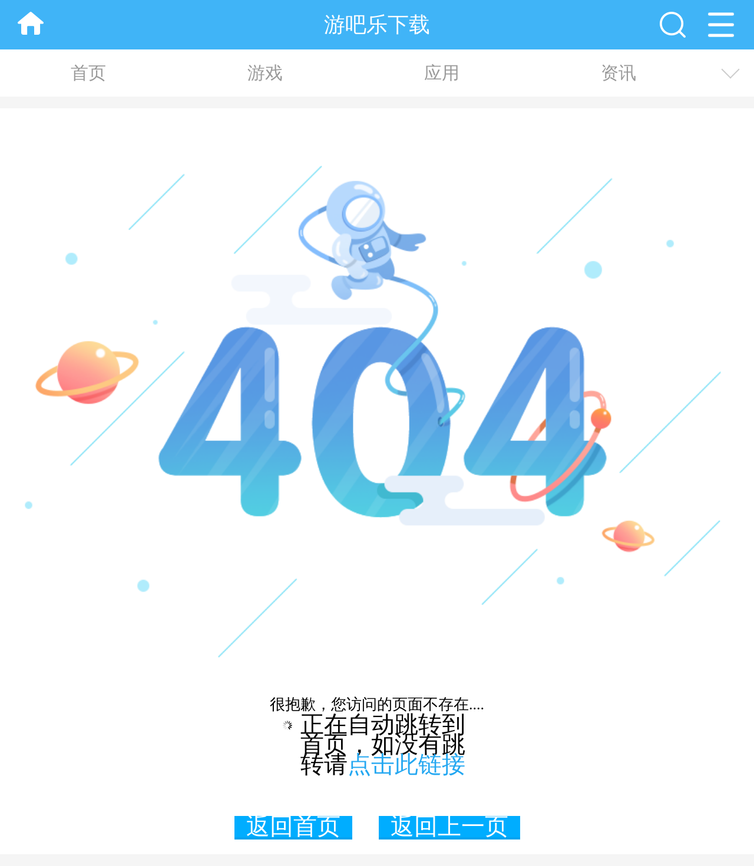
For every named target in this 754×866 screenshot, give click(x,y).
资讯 (618, 72)
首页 (88, 72)
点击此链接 (406, 764)
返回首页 (293, 828)
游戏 (265, 72)
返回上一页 (449, 828)
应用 (441, 72)
